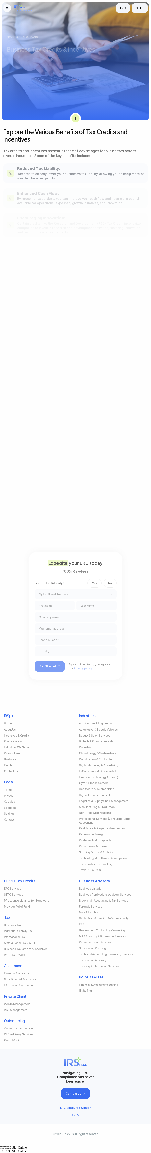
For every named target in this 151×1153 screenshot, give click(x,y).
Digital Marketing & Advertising (98, 765)
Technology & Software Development (103, 858)
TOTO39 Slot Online (13, 1147)
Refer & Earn (12, 753)
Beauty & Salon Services (94, 735)
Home (8, 723)
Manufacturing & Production (97, 807)
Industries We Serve (17, 747)
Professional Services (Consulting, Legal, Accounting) (105, 820)
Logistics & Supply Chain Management (103, 801)
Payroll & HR (11, 1040)
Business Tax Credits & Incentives (26, 949)
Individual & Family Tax (18, 931)
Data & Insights (88, 912)
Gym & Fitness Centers (94, 783)
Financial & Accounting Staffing (98, 984)
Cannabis (85, 747)
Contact (9, 819)
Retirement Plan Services (95, 942)
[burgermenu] (7, 8)
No (110, 583)
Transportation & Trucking (96, 864)
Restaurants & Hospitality (95, 840)
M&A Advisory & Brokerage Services (102, 936)
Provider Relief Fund (17, 906)
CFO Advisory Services (18, 1034)
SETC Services (13, 894)
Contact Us (11, 771)
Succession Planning (92, 948)
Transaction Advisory (92, 960)
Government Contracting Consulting (102, 930)
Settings (9, 813)
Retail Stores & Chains (93, 846)
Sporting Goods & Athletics (96, 852)
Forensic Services (90, 906)
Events (8, 765)
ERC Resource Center (75, 1107)
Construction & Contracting (96, 759)
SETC (140, 8)
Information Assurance (18, 985)
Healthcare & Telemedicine (96, 789)
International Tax (14, 937)
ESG (82, 924)
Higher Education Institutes (96, 795)
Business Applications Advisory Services (105, 894)
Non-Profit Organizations (95, 812)
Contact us (75, 1093)
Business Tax (12, 925)
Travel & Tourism (90, 870)
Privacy (8, 795)
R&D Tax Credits (14, 954)
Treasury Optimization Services (99, 966)
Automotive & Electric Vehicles (98, 729)
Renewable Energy (91, 834)
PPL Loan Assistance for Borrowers (26, 900)
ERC (123, 8)
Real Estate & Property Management (102, 828)
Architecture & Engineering (96, 723)
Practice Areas (13, 741)
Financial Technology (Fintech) (98, 777)
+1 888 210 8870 (23, 11)
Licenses (10, 807)
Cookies (9, 801)
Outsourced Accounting (19, 1028)
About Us (10, 729)
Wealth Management (17, 1004)
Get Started (49, 666)
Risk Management (15, 1010)
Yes (94, 583)
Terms (8, 789)
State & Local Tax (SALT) (19, 943)
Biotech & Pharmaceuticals (96, 741)
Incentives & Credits (17, 735)
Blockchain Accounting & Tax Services (103, 900)
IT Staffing (85, 990)
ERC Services (12, 888)
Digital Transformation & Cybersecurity (103, 918)
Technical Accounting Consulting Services (106, 954)
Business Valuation (91, 888)
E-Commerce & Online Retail (97, 771)
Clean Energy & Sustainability (97, 753)
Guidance (10, 759)
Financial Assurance (17, 973)
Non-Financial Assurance (20, 979)
